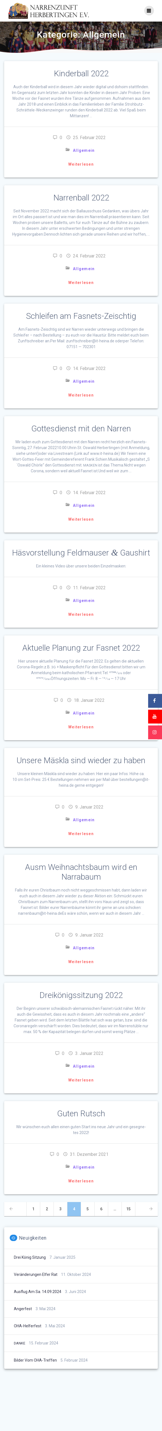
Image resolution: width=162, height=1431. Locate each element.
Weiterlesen (81, 164)
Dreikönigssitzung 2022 (81, 995)
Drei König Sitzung (30, 1257)
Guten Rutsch (81, 1113)
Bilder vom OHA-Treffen (35, 1360)
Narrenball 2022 (81, 197)
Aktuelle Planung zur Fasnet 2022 (81, 648)
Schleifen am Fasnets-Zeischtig (81, 316)
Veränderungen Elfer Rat (35, 1274)
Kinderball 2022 (81, 73)
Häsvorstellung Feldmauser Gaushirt (81, 552)
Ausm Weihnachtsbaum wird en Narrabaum (81, 872)
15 (130, 1208)
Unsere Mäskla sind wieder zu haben (81, 760)
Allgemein (84, 150)
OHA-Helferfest (27, 1326)
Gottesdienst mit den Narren (81, 428)
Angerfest (23, 1309)
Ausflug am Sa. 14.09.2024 (37, 1291)
